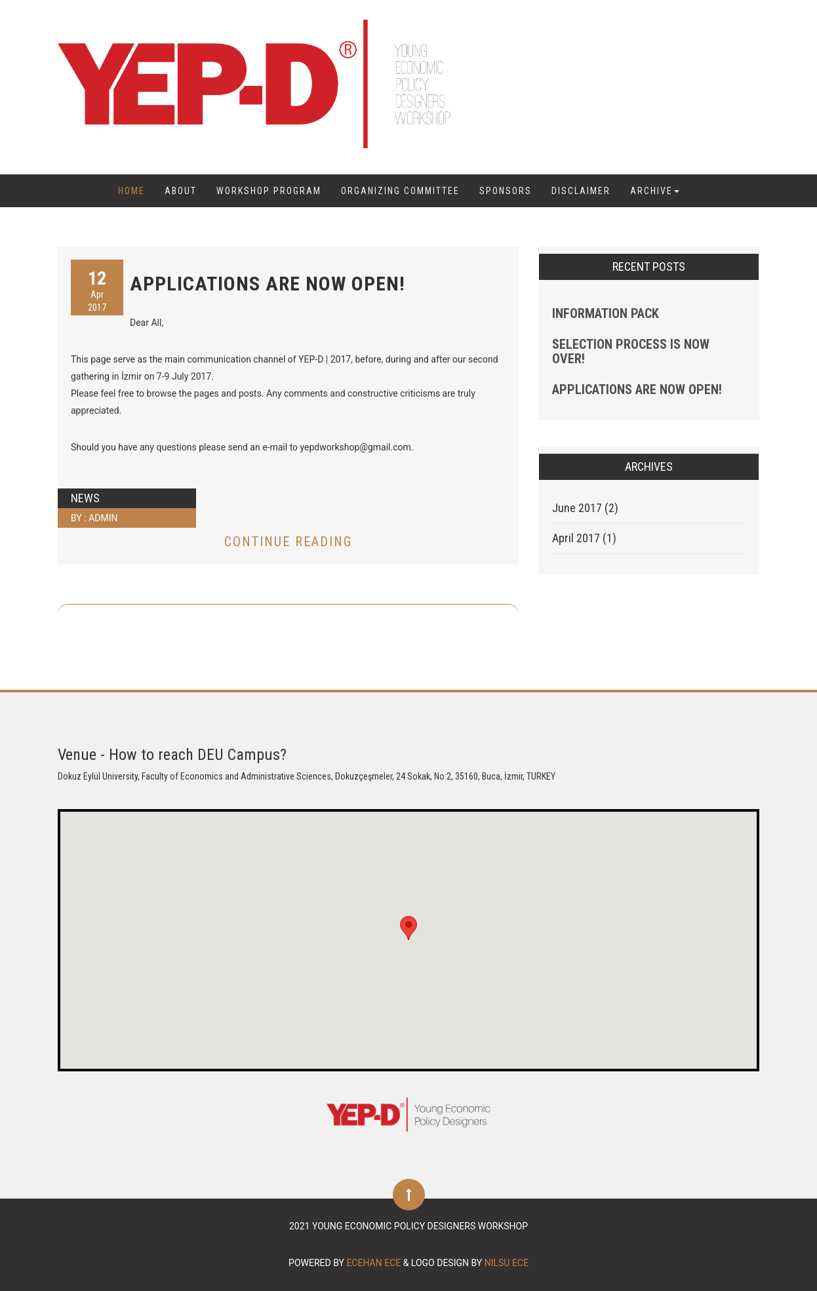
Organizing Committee (400, 191)
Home (131, 191)
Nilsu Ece (506, 1263)
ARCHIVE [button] (654, 191)
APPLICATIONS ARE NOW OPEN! (267, 283)
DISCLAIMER (580, 191)
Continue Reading (288, 541)
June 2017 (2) (585, 508)
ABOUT (181, 191)
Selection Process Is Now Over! (630, 351)
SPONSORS (505, 191)
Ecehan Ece (373, 1263)
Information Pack (605, 313)
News (85, 498)
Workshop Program (268, 191)
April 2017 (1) (584, 538)
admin (103, 518)
